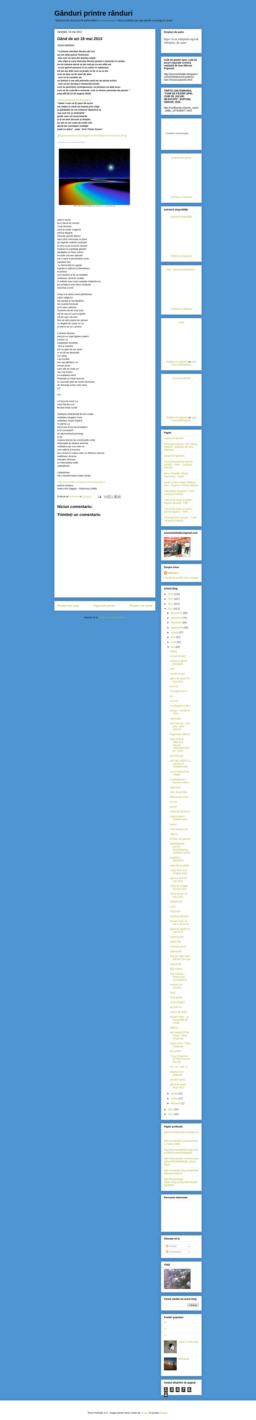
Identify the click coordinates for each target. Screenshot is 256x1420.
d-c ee (173, 801)
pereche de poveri (181, 157)
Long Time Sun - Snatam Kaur (179, 872)
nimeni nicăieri (178, 656)
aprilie (174, 1093)
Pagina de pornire (104, 605)
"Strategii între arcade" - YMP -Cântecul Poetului (181, 519)
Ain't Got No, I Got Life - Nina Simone (180, 726)
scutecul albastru (179, 916)
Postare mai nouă (68, 605)
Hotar (181, 322)
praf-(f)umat (176, 755)
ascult (173, 806)
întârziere (175, 911)
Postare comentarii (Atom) (112, 617)
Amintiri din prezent (176, 986)
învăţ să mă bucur (180, 811)
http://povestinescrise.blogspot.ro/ (74, 100)
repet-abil (175, 718)
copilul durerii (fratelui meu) (178, 818)
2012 (171, 1109)
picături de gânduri (174, 455)
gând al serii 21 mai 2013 (178, 880)
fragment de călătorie (176, 1073)
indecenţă (175, 964)
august (175, 632)
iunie (174, 642)
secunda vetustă (181, 378)
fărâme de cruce (179, 796)
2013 (171, 608)
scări (172, 906)
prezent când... (178, 1079)
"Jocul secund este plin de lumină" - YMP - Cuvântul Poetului (178, 464)
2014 (171, 603)
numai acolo (177, 936)
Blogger (164, 1412)
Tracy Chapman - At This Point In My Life (180, 1059)
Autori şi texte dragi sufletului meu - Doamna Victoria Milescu (181, 484)
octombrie (176, 622)
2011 (171, 1114)
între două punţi (178, 829)
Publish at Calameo (181, 197)
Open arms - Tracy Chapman (180, 1045)
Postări (171, 1246)
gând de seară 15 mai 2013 (180, 930)
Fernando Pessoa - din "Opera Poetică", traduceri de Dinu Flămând (181, 447)
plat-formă (175, 951)
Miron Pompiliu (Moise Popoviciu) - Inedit (176, 475)
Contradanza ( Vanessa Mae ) (179, 781)
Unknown (173, 572)
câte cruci (175, 787)
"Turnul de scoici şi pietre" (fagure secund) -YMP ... (178, 501)
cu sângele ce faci (180, 705)
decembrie (177, 613)
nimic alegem (177, 1002)
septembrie (177, 627)
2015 (171, 598)
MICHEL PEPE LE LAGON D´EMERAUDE (180, 763)
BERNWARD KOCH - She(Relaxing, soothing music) (180, 848)
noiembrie (176, 617)
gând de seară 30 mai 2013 (180, 680)
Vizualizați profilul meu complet (181, 577)
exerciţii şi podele (179, 865)
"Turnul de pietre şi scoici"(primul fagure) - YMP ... (178, 510)
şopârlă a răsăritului (177, 859)
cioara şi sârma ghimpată (178, 662)
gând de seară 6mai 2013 (178, 1086)
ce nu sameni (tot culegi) (179, 773)
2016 (171, 594)
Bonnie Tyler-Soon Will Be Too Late (180, 958)
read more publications (183, 363)
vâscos (174, 833)
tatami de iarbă (178, 1012)
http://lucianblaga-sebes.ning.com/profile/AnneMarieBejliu (180, 1182)
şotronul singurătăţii (181, 216)
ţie (171, 696)
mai (173, 647)
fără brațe (184, 1359)
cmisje (144, 1412)
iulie (173, 637)
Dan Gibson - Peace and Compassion (178, 976)
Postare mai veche (141, 605)
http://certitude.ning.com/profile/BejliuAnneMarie (181, 1172)
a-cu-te (174, 686)
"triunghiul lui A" (178, 691)
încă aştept (176, 997)
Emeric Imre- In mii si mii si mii (179, 923)
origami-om (176, 901)
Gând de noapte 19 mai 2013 (179, 887)
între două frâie (178, 792)
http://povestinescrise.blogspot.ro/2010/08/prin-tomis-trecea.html (92, 135)
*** (165, 1322)
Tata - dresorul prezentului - (181, 269)
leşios (173, 824)
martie (174, 1098)
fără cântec (176, 968)
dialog (173, 651)
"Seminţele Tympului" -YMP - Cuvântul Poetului (180, 492)
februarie (176, 1103)
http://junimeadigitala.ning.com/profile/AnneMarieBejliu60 (181, 1151)
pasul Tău (175, 941)
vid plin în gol (177, 673)
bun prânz (175, 1051)
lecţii (172, 992)
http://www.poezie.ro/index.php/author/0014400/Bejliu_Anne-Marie (181, 1161)
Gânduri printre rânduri (93, 13)
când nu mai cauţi (188, 1341)
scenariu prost (178, 946)
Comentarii (173, 1251)
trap (172, 668)
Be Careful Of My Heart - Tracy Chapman (179, 1035)
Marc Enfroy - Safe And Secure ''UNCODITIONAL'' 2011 (180, 745)
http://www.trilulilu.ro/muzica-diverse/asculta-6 (81, 482)
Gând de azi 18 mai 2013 (178, 895)
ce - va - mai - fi (178, 1066)
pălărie (174, 1027)
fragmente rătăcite (180, 734)
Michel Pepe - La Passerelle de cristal (179, 1019)
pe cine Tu (176, 1007)
